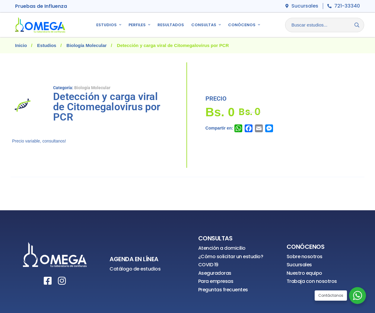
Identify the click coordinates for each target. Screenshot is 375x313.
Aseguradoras (214, 273)
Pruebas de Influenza (41, 6)
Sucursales (299, 264)
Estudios (46, 45)
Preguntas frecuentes (223, 289)
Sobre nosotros (305, 256)
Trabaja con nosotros (312, 281)
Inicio (21, 45)
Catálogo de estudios (135, 268)
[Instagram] (62, 281)
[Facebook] (47, 281)
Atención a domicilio (222, 248)
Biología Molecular (86, 45)
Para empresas (216, 281)
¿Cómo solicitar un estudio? (230, 256)
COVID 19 (208, 264)
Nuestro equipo (304, 273)
